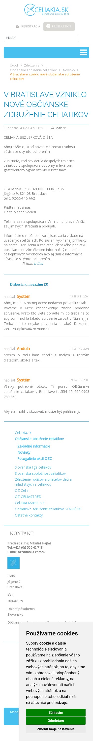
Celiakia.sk (23, 432)
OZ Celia (22, 490)
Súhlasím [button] (56, 713)
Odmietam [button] (56, 721)
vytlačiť (58, 128)
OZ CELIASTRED (28, 496)
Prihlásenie (61, 26)
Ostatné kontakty (29, 515)
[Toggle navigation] (83, 52)
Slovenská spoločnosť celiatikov (40, 473)
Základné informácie (33, 446)
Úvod (14, 65)
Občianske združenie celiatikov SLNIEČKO (48, 509)
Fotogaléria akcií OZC (34, 458)
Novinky (69, 70)
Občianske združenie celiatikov (33, 70)
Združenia (31, 65)
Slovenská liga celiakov (33, 467)
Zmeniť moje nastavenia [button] (55, 729)
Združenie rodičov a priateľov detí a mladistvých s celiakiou (43, 482)
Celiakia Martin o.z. (30, 502)
